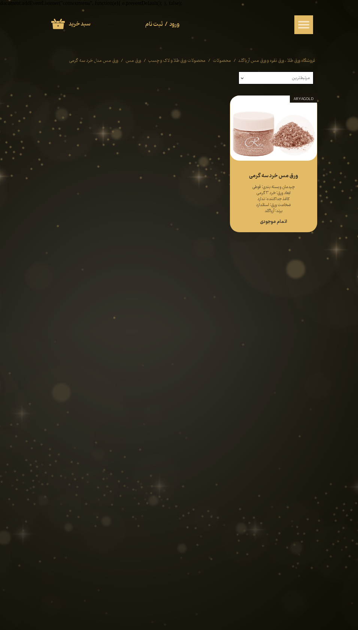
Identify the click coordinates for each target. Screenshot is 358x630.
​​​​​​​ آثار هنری (240, 353)
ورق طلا (294, 336)
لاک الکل (293, 362)
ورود (174, 24)
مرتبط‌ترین (301, 78)
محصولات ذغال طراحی (229, 345)
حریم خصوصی (104, 344)
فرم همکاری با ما (102, 352)
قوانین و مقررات (103, 335)
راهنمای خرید (170, 335)
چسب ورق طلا (237, 336)
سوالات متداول (169, 352)
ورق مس (293, 353)
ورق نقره (293, 344)
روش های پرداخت (166, 361)
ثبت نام (154, 24)
